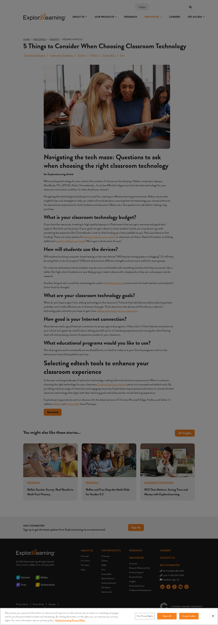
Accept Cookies (188, 616)
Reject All (167, 616)
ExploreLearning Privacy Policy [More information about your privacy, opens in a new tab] (70, 621)
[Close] (213, 616)
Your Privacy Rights (145, 616)
